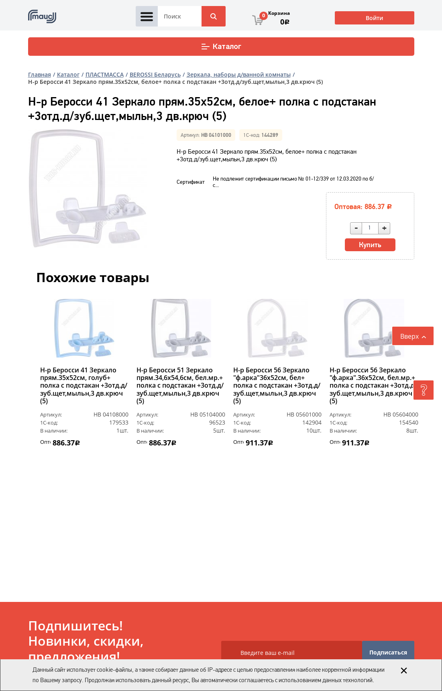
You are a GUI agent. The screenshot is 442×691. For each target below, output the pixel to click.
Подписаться (388, 652)
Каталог (221, 46)
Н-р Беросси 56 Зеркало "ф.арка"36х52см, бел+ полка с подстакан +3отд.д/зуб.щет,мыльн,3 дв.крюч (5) (276, 385)
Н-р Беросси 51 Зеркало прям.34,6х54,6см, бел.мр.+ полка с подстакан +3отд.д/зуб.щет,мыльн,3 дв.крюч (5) (180, 385)
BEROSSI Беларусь (155, 74)
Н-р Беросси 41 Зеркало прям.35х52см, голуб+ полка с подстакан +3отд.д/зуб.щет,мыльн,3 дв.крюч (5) (83, 385)
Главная (39, 74)
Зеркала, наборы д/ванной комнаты (239, 74)
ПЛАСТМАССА (105, 74)
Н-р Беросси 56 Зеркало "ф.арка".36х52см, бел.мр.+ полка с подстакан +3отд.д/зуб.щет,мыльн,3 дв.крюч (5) (373, 385)
